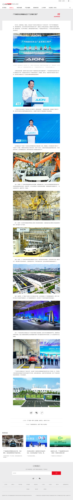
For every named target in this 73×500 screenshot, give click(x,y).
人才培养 (44, 7)
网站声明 (36, 489)
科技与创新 (19, 7)
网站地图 (28, 489)
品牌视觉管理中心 (66, 484)
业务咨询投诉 (44, 495)
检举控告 (47, 495)
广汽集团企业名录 (38, 495)
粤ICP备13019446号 (19, 495)
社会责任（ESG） (53, 7)
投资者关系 (35, 7)
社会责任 (50, 484)
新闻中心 (12, 7)
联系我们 (45, 489)
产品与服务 (27, 7)
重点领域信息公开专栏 (53, 495)
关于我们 (4, 7)
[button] (2, 440)
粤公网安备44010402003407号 (27, 495)
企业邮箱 (67, 495)
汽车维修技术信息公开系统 (61, 495)
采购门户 (57, 484)
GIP (69, 495)
